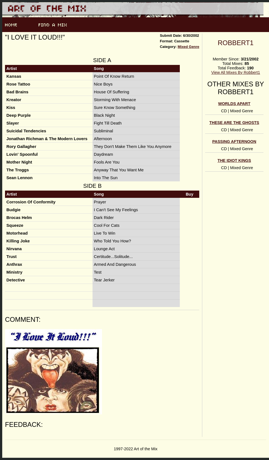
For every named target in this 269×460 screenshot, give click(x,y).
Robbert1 (236, 43)
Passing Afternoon (234, 141)
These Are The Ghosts (234, 122)
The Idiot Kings (234, 160)
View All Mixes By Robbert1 (235, 72)
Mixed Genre (188, 47)
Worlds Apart (234, 103)
